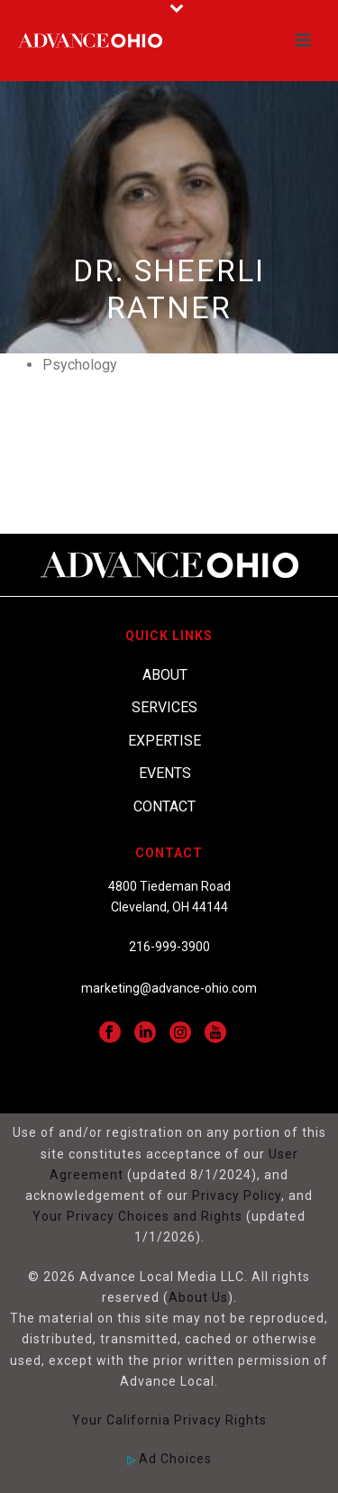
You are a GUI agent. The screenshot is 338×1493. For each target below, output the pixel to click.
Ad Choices (169, 1459)
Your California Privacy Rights (169, 1420)
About (164, 674)
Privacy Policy (236, 1195)
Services (164, 707)
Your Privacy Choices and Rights (137, 1216)
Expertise (164, 740)
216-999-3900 (169, 946)
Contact (164, 806)
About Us (198, 1297)
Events (165, 773)
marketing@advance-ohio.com (169, 988)
